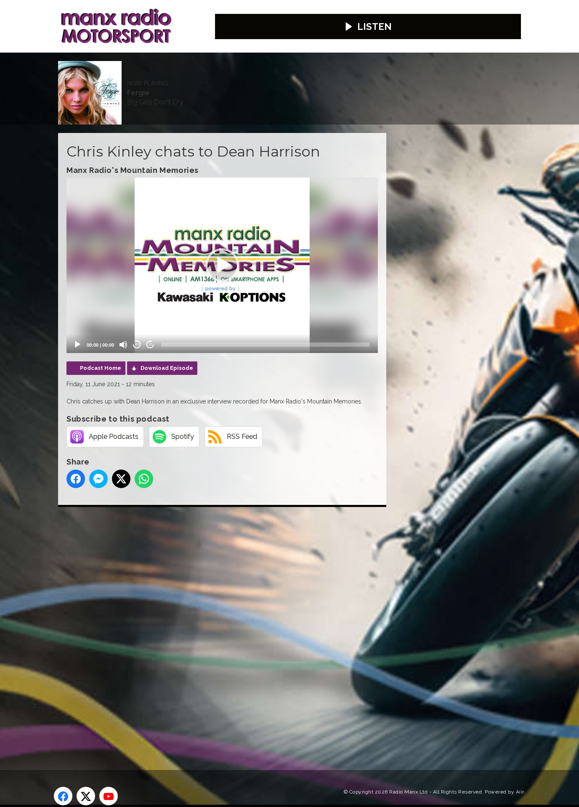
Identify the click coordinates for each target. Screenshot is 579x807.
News (111, 70)
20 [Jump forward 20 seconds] (150, 329)
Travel (299, 70)
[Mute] (123, 329)
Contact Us (206, 70)
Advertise (153, 70)
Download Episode (167, 352)
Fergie (273, 29)
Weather (257, 70)
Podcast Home (100, 352)
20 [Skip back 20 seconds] (137, 329)
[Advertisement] (216, 613)
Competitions (91, 96)
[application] (222, 249)
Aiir (520, 776)
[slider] (265, 329)
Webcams (343, 70)
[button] (222, 250)
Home (76, 70)
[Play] (77, 329)
